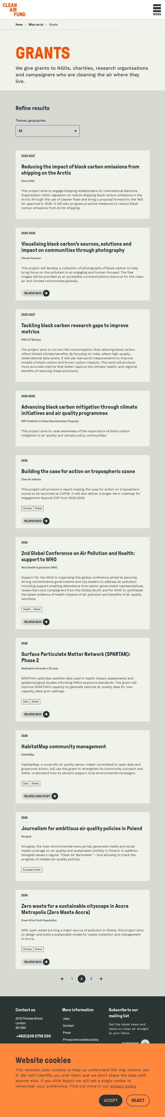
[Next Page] (101, 979)
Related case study (41, 796)
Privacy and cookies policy (81, 1040)
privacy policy (123, 1086)
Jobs (66, 1019)
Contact (68, 1026)
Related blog (37, 293)
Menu (157, 10)
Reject (138, 1100)
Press (67, 1033)
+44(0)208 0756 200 (33, 1036)
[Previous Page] (62, 979)
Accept (110, 1100)
